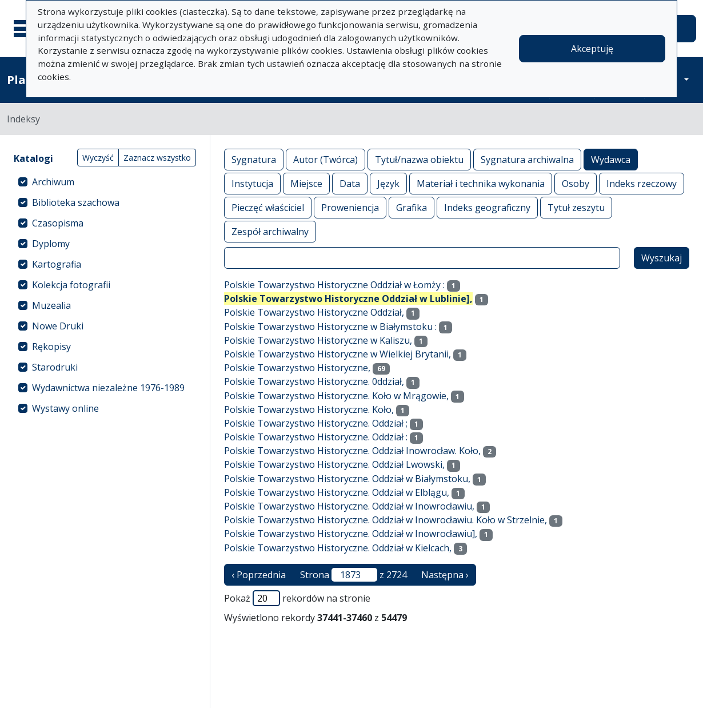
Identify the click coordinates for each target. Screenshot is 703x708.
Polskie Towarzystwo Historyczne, (297, 367)
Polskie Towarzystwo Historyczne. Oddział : (316, 437)
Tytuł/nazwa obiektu (419, 159)
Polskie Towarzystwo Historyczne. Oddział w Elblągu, (336, 492)
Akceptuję (592, 48)
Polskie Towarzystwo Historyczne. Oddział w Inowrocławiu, (349, 506)
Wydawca (610, 159)
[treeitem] (105, 182)
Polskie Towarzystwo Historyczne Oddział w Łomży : (334, 285)
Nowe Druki (57, 326)
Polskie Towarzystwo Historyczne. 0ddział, (314, 381)
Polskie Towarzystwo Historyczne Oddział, (314, 312)
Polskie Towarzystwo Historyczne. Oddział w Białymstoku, (347, 478)
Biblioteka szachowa (75, 202)
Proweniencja (350, 207)
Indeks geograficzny (487, 207)
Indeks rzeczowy (641, 183)
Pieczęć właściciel (267, 207)
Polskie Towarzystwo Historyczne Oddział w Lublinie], (348, 298)
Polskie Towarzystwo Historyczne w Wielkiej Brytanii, (337, 354)
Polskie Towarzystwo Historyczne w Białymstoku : (330, 326)
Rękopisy (51, 346)
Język (388, 183)
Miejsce (306, 183)
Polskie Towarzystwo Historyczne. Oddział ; (316, 423)
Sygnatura (253, 159)
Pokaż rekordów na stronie (297, 598)
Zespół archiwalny (270, 231)
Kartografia (56, 264)
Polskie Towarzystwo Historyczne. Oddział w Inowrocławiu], (350, 533)
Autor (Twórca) (325, 159)
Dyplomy (51, 243)
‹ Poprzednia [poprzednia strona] (258, 574)
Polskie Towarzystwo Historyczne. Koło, (309, 409)
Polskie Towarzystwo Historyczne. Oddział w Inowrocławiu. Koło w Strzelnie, (385, 520)
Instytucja (252, 183)
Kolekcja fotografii (71, 285)
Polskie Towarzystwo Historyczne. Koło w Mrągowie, (336, 395)
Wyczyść (98, 157)
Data (349, 183)
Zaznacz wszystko (157, 157)
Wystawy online (65, 408)
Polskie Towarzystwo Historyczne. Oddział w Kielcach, (338, 548)
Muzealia (51, 305)
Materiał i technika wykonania (481, 183)
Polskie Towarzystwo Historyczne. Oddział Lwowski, (334, 464)
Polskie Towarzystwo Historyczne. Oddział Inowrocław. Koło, (352, 450)
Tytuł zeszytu (576, 207)
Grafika (411, 207)
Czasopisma (57, 223)
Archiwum (53, 182)
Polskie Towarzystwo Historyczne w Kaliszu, (318, 340)
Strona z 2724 (353, 575)
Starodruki (55, 367)
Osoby (575, 183)
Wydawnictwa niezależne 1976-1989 (108, 387)
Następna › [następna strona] (445, 574)
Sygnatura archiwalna (527, 159)
